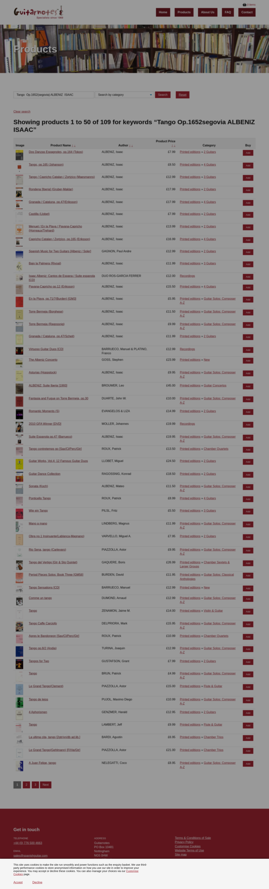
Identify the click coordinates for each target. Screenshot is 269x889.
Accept (18, 882)
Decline (37, 882)
